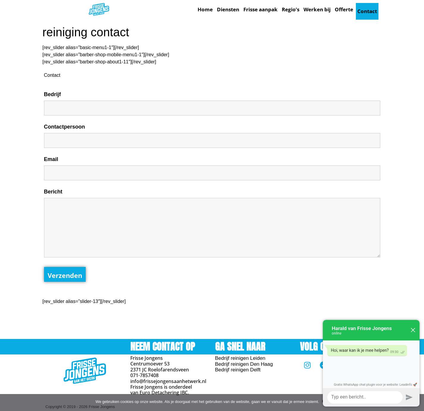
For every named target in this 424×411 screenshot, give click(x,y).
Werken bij (317, 9)
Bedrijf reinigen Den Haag (244, 362)
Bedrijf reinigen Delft (238, 368)
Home (205, 9)
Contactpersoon (64, 125)
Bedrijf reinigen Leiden (240, 357)
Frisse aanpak (260, 9)
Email (51, 157)
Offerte (344, 9)
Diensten (228, 9)
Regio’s (290, 9)
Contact (367, 9)
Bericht (53, 190)
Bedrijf (52, 93)
